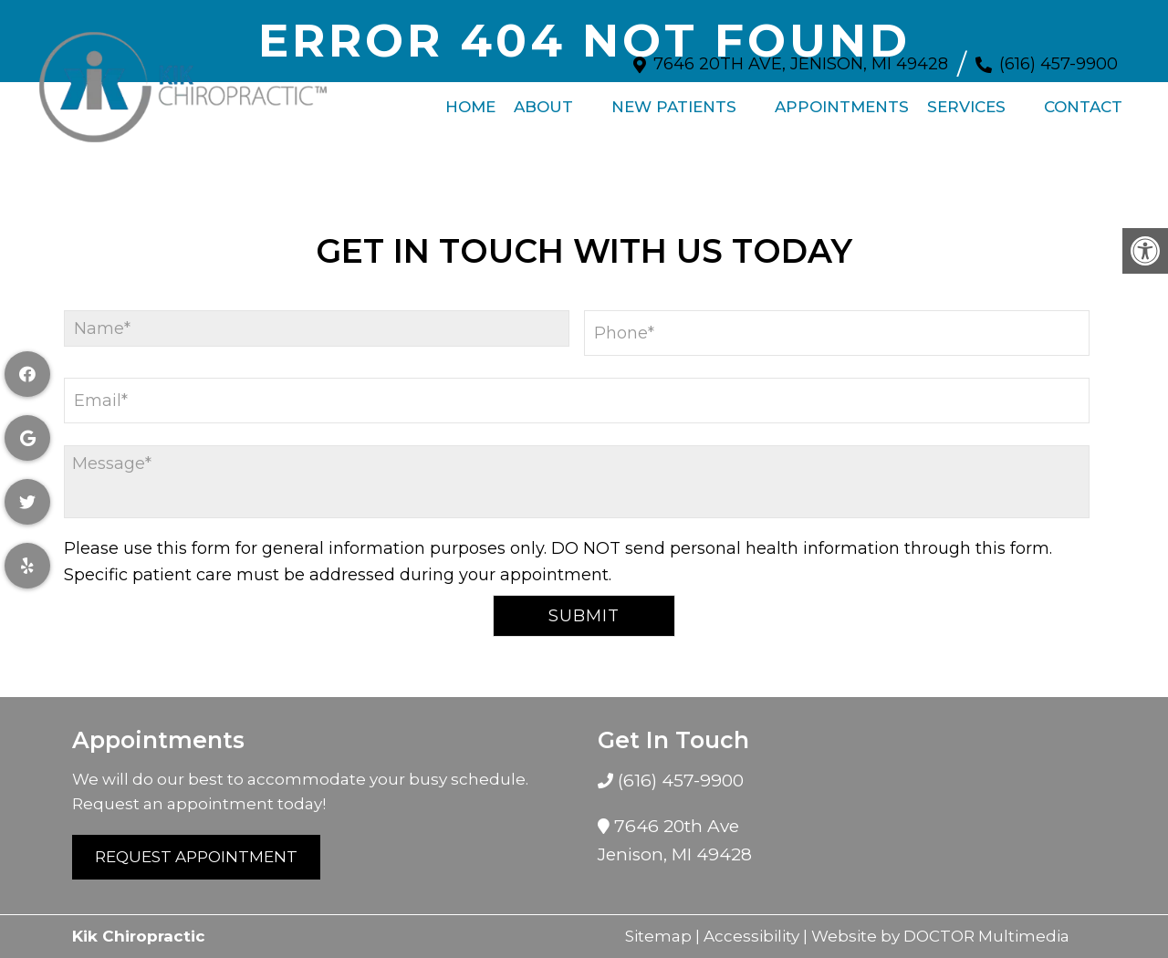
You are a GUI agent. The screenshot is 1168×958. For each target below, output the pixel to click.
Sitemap (658, 936)
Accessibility (751, 936)
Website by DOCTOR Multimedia (940, 936)
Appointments (842, 98)
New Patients (673, 98)
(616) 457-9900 (1058, 55)
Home (470, 98)
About (543, 98)
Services (966, 98)
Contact (1083, 98)
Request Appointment (196, 857)
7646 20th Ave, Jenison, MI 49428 (800, 55)
